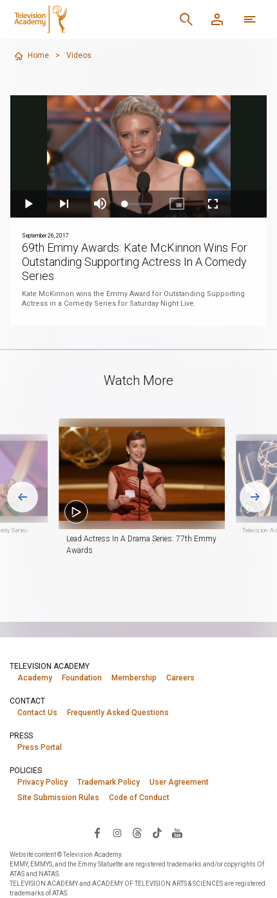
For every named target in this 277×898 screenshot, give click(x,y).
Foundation (82, 677)
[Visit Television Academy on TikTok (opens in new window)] (157, 832)
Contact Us (37, 712)
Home (31, 56)
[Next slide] (255, 497)
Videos (78, 55)
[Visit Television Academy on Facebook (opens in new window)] (97, 832)
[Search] (186, 19)
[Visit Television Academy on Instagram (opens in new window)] (117, 832)
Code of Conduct (139, 797)
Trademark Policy (108, 782)
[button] (155, 473)
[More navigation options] (249, 19)
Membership (134, 677)
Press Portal (39, 747)
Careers (180, 677)
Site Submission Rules (58, 797)
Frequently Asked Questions (118, 712)
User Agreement (179, 782)
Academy (34, 677)
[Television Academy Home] (82, 19)
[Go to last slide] (22, 497)
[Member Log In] (217, 19)
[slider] (139, 204)
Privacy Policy (42, 782)
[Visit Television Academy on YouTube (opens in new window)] (177, 832)
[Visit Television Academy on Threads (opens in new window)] (137, 832)
